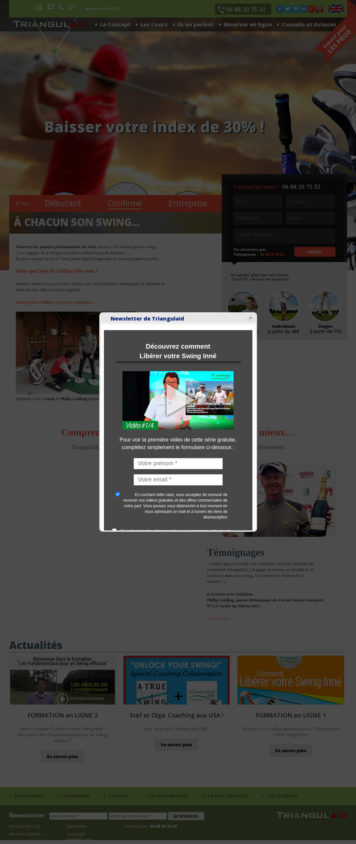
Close (241, 192)
